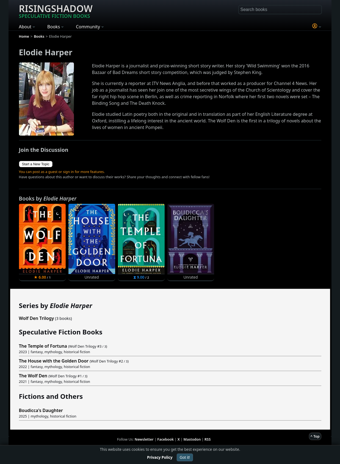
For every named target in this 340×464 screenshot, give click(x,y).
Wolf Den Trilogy (36, 318)
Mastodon (192, 439)
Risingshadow (56, 10)
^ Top (315, 436)
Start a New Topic (35, 164)
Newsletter (144, 439)
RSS (207, 439)
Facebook (165, 439)
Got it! (185, 457)
